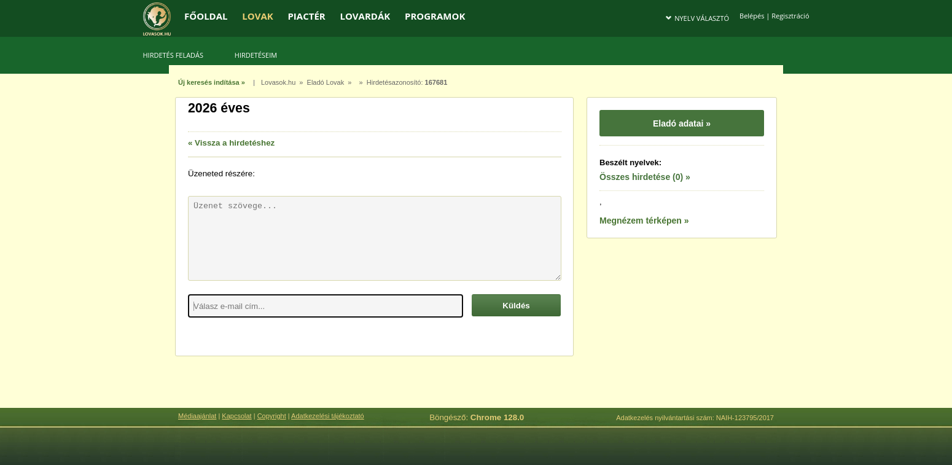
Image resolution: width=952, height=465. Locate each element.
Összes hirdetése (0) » (644, 177)
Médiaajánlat (197, 416)
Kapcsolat (236, 416)
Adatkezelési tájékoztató (327, 416)
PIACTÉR (306, 16)
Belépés (751, 15)
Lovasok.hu (278, 82)
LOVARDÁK (365, 16)
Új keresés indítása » (211, 82)
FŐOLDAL (206, 16)
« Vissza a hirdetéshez (231, 142)
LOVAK (257, 16)
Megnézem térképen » (644, 220)
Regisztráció (790, 15)
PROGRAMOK (435, 16)
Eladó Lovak (326, 82)
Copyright (271, 416)
